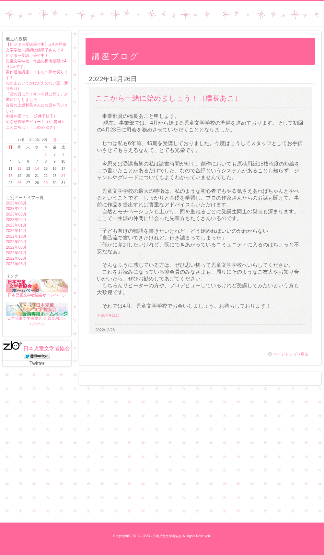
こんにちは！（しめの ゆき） (31, 127)
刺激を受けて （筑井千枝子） (31, 116)
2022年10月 (16, 236)
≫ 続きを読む (108, 315)
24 (63, 176)
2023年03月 (16, 214)
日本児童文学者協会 (46, 348)
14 (37, 168)
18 (10, 176)
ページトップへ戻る (288, 354)
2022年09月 (16, 242)
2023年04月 (16, 208)
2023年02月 (16, 219)
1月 (53, 140)
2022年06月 (16, 258)
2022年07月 (16, 253)
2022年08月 (16, 247)
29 (46, 183)
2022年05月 (16, 264)
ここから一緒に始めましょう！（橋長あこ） (168, 98)
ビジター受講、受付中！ (27, 55)
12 (19, 168)
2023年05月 (16, 203)
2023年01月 (16, 225)
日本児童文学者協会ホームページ (37, 295)
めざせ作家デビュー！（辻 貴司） (35, 121)
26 (19, 183)
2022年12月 (16, 230)
